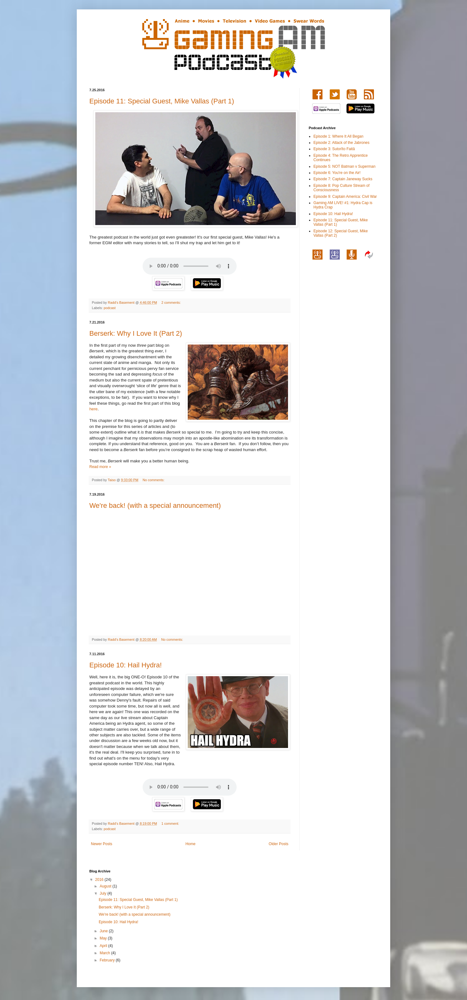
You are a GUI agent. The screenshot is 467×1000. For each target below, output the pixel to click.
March (105, 953)
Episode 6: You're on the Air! (336, 173)
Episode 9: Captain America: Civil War (345, 196)
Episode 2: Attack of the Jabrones (341, 142)
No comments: (154, 480)
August (106, 886)
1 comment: (170, 823)
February (108, 960)
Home (191, 844)
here (93, 409)
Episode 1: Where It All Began (338, 136)
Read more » (100, 467)
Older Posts (278, 844)
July (104, 893)
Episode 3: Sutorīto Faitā (334, 149)
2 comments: (171, 302)
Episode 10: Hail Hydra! (125, 665)
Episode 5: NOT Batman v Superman (344, 166)
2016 (100, 879)
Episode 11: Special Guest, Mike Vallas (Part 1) (161, 101)
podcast (110, 308)
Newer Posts (101, 844)
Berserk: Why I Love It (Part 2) (135, 333)
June (104, 931)
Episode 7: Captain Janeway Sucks (342, 179)
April (104, 946)
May (104, 938)
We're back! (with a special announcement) (155, 505)
